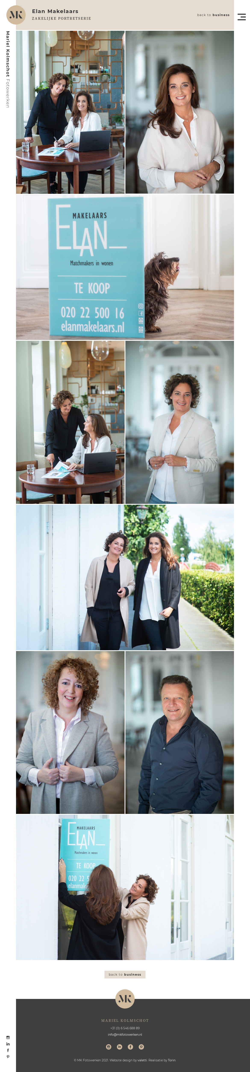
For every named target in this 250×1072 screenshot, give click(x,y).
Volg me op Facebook (130, 1047)
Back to (213, 15)
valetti (142, 1060)
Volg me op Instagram (108, 1047)
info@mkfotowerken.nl (125, 1035)
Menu (242, 17)
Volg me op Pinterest (141, 1047)
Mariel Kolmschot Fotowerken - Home (8, 69)
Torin (171, 1060)
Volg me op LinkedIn (119, 1047)
